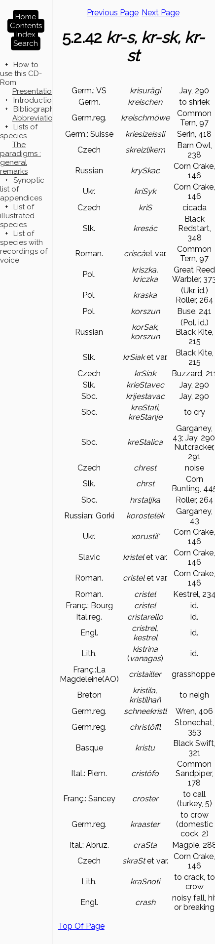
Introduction (34, 100)
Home (25, 16)
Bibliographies (38, 109)
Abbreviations (36, 118)
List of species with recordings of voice (23, 247)
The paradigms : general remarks (20, 158)
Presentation (34, 91)
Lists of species (18, 131)
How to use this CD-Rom (21, 73)
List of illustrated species (17, 215)
